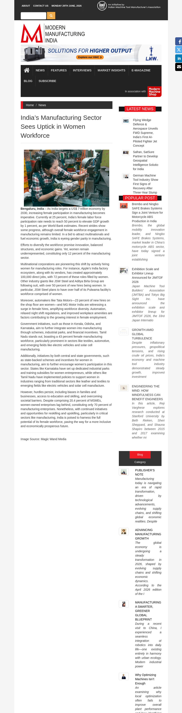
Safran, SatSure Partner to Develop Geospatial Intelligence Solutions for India (147, 170)
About (26, 5)
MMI (103, 702)
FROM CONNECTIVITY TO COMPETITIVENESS (149, 470)
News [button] (40, 70)
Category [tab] (140, 347)
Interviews (82, 70)
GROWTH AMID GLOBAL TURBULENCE (143, 275)
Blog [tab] (140, 339)
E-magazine (141, 70)
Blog (28, 81)
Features (59, 70)
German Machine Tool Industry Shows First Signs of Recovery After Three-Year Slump (146, 194)
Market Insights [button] (111, 70)
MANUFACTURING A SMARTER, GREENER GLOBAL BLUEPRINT (148, 412)
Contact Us (40, 5)
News (42, 105)
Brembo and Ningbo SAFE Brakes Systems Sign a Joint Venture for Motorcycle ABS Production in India (147, 211)
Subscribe (47, 81)
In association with (141, 91)
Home (30, 105)
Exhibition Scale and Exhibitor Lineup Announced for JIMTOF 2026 (147, 245)
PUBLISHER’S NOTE (145, 357)
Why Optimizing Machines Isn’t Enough (145, 444)
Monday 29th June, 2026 (67, 5)
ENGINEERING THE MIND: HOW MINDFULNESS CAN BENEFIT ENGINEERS (147, 305)
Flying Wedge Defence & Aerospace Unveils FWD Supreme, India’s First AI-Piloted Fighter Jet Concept (145, 142)
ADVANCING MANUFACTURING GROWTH (148, 382)
